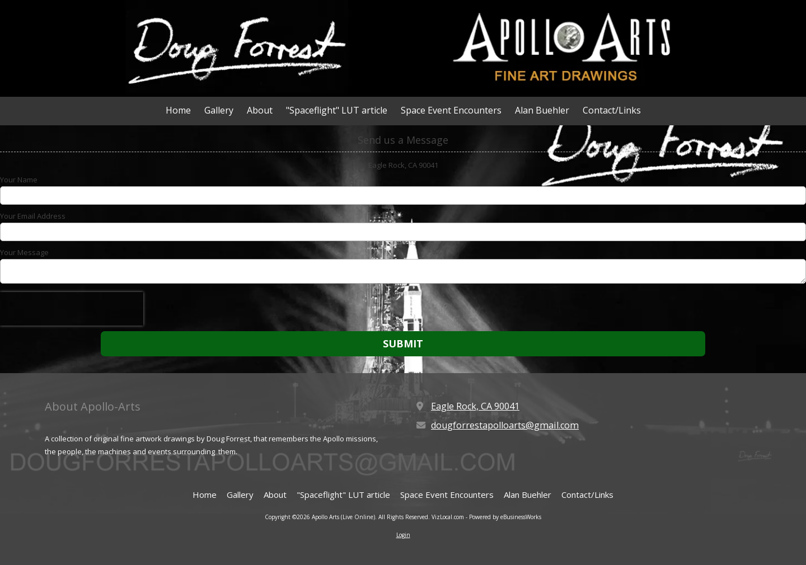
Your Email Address (32, 215)
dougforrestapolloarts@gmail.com (505, 425)
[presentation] (71, 309)
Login (403, 535)
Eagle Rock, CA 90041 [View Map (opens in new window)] (475, 406)
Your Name (19, 179)
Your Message (24, 252)
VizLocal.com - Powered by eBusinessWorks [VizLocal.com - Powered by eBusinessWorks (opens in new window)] (486, 517)
